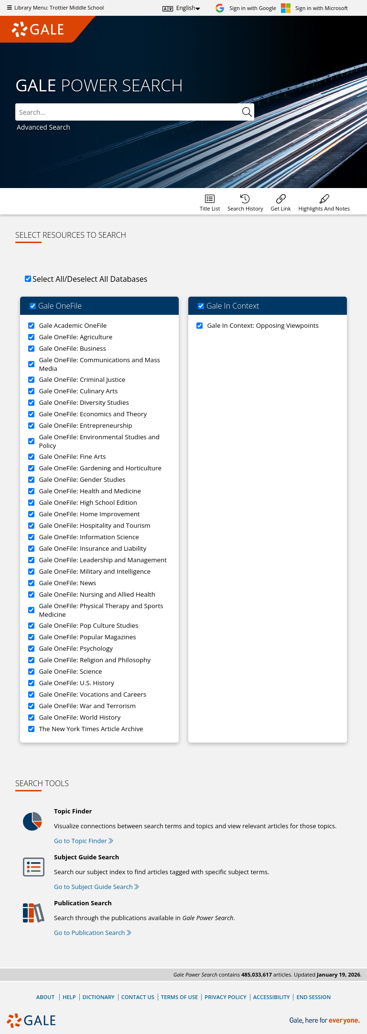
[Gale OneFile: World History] (31, 717)
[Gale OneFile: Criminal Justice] (31, 380)
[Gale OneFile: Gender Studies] (31, 480)
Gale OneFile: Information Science (89, 537)
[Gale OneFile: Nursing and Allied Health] (31, 594)
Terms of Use (179, 997)
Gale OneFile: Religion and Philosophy (95, 660)
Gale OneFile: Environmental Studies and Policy (99, 441)
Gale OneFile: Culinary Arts (78, 391)
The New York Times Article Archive (91, 728)
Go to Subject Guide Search (96, 886)
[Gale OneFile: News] (31, 583)
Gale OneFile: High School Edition (88, 502)
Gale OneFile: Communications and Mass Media (99, 364)
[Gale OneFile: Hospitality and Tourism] (31, 526)
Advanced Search (43, 127)
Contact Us (137, 997)
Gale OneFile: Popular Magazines (87, 637)
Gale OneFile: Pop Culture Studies (88, 625)
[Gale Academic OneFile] (31, 325)
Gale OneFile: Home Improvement (89, 514)
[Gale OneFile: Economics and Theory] (31, 414)
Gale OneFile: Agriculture (75, 337)
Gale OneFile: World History (79, 717)
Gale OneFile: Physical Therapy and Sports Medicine (101, 610)
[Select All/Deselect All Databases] (28, 279)
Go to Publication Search (92, 932)
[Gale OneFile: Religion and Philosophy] (31, 660)
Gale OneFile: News (67, 582)
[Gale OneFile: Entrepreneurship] (31, 425)
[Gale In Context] (201, 306)
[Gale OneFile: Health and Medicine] (31, 491)
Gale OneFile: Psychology (75, 648)
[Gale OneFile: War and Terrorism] (31, 706)
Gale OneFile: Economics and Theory (93, 414)
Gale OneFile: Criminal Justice (82, 379)
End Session (313, 997)
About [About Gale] (45, 997)
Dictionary (99, 997)
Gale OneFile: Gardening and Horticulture (100, 468)
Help (69, 997)
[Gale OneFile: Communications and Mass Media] (31, 364)
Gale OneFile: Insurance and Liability (92, 548)
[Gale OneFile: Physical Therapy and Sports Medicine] (31, 610)
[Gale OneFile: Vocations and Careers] (31, 694)
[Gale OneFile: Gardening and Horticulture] (31, 468)
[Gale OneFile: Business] (31, 348)
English (185, 8)
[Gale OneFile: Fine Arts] (31, 457)
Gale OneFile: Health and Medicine (90, 491)
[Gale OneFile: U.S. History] (31, 683)
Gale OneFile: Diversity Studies (84, 402)
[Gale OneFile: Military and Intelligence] (31, 571)
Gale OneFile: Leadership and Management (103, 560)
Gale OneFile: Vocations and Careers (92, 694)
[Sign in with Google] (245, 7)
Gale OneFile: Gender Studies (82, 479)
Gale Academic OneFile (73, 325)
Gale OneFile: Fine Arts (72, 456)
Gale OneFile (60, 305)
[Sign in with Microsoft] (314, 7)
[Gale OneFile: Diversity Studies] (31, 403)
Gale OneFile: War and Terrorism (87, 705)
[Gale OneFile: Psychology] (31, 648)
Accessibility (271, 997)
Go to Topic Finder (83, 840)
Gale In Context (232, 305)
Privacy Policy (225, 997)
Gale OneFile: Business (72, 348)
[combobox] (134, 112)
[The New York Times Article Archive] (31, 729)
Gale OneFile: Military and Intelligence (95, 571)
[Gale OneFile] (33, 306)
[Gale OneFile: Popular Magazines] (31, 637)
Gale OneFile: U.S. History (76, 682)
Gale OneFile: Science (70, 671)
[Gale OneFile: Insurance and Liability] (31, 548)
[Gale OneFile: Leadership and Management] (31, 560)
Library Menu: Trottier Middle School (54, 7)
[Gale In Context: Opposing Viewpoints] (199, 325)
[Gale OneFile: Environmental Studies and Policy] (31, 441)
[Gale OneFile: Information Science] (31, 537)
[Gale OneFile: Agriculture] (31, 337)
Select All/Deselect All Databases (89, 279)
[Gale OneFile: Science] (31, 671)
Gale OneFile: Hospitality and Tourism (94, 525)
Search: (15, 103)
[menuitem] (210, 201)
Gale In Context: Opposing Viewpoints (263, 325)
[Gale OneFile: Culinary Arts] (31, 391)
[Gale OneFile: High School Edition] (31, 503)
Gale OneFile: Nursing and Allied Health (97, 594)
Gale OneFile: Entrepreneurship (85, 425)
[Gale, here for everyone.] (325, 1021)
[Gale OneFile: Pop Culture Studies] (31, 626)
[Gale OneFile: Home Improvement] (31, 514)
